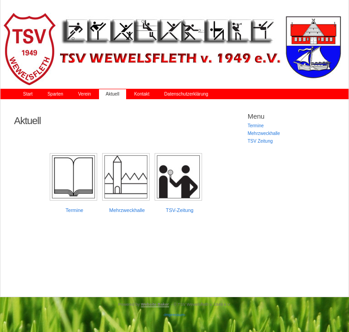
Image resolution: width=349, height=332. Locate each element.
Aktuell (112, 93)
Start (28, 93)
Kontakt (142, 93)
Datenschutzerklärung (186, 93)
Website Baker (155, 304)
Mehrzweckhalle (127, 210)
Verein (84, 93)
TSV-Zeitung (179, 210)
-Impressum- (174, 315)
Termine (74, 210)
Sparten (55, 93)
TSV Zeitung (260, 141)
